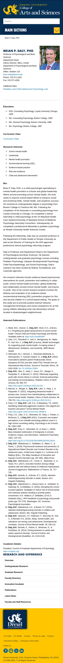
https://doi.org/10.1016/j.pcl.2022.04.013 (25, 386)
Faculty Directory (13, 578)
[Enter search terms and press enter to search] (31, 21)
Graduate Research (14, 572)
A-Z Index (8, 636)
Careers (27, 636)
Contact (50, 636)
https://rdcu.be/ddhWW (35, 337)
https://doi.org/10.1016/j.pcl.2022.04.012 (33, 400)
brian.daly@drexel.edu (13, 74)
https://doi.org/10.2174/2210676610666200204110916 (31, 441)
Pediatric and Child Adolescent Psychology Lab (25, 89)
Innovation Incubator (14, 584)
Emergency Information (30, 641)
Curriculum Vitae (11, 139)
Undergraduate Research (16, 566)
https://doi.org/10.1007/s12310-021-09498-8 (27, 412)
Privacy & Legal (39, 636)
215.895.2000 (9, 660)
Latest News (10, 596)
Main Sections (16, 30)
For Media (18, 636)
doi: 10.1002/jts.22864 (28, 368)
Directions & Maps (11, 641)
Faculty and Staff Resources (18, 602)
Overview (9, 560)
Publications (10, 590)
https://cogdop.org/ (11, 551)
